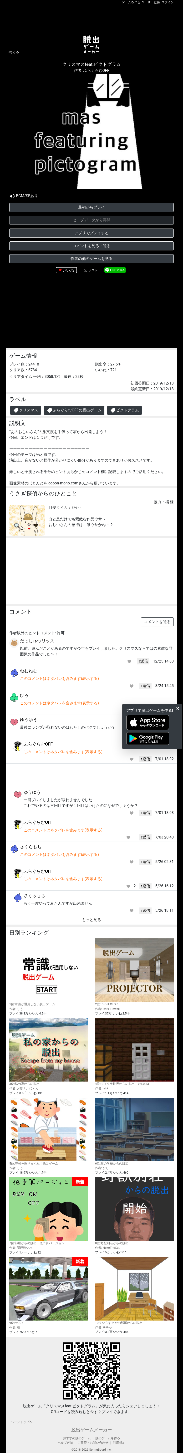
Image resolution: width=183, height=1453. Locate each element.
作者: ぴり (102, 1168)
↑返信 (143, 661)
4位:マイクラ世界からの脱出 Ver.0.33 (134, 1052)
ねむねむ (28, 670)
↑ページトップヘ (20, 1422)
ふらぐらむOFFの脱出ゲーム (74, 410)
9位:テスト (48, 1291)
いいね (68, 270)
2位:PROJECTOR (134, 972)
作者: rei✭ (102, 1088)
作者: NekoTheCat (107, 1247)
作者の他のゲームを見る (91, 258)
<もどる (13, 52)
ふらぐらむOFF (38, 743)
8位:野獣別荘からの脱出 (134, 1211)
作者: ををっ (103, 1327)
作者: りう (16, 1009)
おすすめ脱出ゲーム (77, 1438)
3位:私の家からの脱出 (48, 1052)
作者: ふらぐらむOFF (91, 70)
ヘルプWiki (65, 1442)
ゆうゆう (28, 719)
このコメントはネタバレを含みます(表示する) (59, 678)
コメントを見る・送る (91, 246)
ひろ (24, 695)
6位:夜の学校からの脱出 (134, 1131)
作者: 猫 (14, 1327)
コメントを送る (157, 621)
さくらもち (30, 846)
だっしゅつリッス (37, 640)
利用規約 (119, 1442)
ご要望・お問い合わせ (92, 1442)
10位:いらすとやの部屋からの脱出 (134, 1291)
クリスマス (25, 410)
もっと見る (91, 919)
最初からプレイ (91, 207)
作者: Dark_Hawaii (107, 1009)
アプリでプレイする (91, 233)
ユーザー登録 (150, 2)
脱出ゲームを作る (107, 1438)
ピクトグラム (124, 410)
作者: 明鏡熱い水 (20, 1247)
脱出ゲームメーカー (91, 1430)
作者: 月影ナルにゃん (24, 1088)
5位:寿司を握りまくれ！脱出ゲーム (48, 1131)
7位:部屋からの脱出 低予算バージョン (48, 1211)
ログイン (167, 2)
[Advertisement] (91, 19)
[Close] (177, 708)
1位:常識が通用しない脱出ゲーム (48, 972)
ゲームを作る (131, 2)
